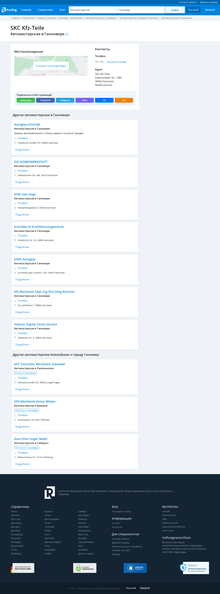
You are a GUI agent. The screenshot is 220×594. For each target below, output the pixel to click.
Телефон (21, 138)
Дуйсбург (15, 530)
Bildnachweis (168, 515)
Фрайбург (83, 549)
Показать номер (117, 62)
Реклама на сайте (121, 550)
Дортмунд (16, 522)
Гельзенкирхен (86, 542)
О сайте (116, 523)
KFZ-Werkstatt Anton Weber (34, 401)
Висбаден (16, 542)
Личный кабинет (120, 538)
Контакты (117, 527)
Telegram (65, 100)
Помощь (116, 554)
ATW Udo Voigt (25, 194)
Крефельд (16, 553)
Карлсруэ (15, 538)
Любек (48, 553)
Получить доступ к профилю (126, 546)
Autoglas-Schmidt (27, 124)
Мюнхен (15, 515)
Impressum (168, 530)
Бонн (47, 534)
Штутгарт (16, 519)
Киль (47, 545)
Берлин (48, 511)
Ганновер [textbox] (124, 10)
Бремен (82, 522)
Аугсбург (82, 538)
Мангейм (49, 538)
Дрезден (15, 526)
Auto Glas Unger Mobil (30, 439)
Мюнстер (83, 534)
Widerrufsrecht (169, 522)
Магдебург (50, 549)
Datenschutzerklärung (173, 526)
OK (123, 100)
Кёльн (48, 515)
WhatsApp (26, 100)
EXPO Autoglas (25, 259)
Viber (84, 100)
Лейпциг (82, 519)
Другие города (85, 553)
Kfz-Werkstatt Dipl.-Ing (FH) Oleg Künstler (44, 292)
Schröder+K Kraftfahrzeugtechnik (38, 227)
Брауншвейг (17, 545)
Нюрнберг (83, 526)
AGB (164, 519)
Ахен (80, 545)
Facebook (45, 100)
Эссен (48, 522)
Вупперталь (84, 530)
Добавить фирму (120, 542)
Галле (14, 549)
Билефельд (17, 534)
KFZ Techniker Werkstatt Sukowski (39, 364)
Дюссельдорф (52, 519)
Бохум (48, 530)
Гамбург (82, 511)
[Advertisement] (176, 64)
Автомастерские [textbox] (80, 10)
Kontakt (166, 511)
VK (104, 100)
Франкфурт (84, 515)
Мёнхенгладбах (53, 542)
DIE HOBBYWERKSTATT (31, 162)
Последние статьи (121, 511)
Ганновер (50, 526)
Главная (15, 18)
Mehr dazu (175, 552)
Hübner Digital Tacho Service (35, 324)
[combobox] (93, 9)
